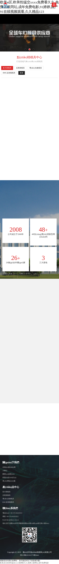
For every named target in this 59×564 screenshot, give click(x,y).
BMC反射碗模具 (9, 73)
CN (47, 4)
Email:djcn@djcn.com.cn (10, 520)
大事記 (4, 470)
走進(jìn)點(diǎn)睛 (9, 467)
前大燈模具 (7, 68)
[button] (26, 49)
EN (42, 4)
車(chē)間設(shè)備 (8, 481)
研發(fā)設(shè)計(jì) (9, 477)
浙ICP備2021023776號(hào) (29, 555)
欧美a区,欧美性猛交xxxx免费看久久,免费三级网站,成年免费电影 (24, 563)
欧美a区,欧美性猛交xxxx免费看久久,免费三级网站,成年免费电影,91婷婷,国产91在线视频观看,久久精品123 (29, 7)
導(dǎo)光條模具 (35, 68)
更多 (21, 73)
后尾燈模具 (20, 68)
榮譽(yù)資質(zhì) (8, 474)
